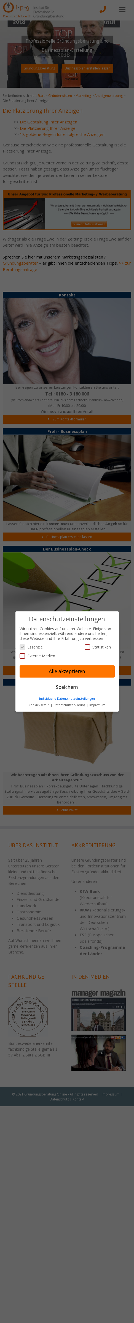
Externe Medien (37, 655)
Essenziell (32, 647)
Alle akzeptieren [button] (67, 671)
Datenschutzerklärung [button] (69, 705)
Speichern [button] (67, 687)
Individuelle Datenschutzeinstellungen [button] (67, 699)
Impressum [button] (97, 705)
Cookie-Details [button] (39, 705)
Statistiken (98, 647)
